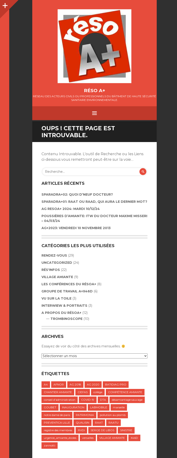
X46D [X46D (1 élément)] (134, 438)
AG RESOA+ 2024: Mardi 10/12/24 (70, 209)
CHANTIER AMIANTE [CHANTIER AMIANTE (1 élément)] (58, 392)
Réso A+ (94, 90)
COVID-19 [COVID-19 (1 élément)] (87, 399)
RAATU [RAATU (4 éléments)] (113, 422)
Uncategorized (56, 263)
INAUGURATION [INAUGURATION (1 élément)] (73, 407)
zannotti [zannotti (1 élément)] (49, 445)
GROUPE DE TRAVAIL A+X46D (67, 291)
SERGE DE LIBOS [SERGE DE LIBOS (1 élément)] (102, 430)
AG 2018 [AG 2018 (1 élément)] (75, 384)
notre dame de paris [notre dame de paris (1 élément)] (57, 415)
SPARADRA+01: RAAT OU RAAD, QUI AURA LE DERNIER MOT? (94, 202)
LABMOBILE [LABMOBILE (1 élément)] (98, 407)
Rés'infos (50, 270)
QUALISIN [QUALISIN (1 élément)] (82, 422)
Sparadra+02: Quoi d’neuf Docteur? (77, 194)
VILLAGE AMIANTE (57, 277)
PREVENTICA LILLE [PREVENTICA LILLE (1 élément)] (57, 422)
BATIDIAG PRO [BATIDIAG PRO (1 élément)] (115, 384)
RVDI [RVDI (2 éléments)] (81, 430)
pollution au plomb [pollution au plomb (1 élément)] (113, 415)
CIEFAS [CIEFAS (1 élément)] (83, 392)
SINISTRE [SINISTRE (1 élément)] (126, 430)
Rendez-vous (54, 255)
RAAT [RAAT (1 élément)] (99, 422)
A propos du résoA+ (61, 313)
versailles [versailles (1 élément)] (88, 438)
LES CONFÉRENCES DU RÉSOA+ (68, 284)
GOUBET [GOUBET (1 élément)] (50, 407)
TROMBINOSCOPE (66, 319)
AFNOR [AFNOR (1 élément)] (58, 384)
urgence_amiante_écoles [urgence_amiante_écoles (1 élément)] (60, 438)
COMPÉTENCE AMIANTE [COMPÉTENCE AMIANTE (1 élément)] (125, 392)
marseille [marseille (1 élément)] (119, 407)
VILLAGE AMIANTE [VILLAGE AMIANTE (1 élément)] (112, 438)
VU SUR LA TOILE (56, 298)
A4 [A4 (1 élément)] (46, 384)
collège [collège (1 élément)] (97, 392)
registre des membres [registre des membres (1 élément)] (58, 430)
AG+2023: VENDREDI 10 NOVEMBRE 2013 (76, 228)
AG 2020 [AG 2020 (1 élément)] (93, 384)
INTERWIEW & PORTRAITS (64, 305)
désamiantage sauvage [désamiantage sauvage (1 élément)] (127, 399)
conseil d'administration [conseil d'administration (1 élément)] (59, 399)
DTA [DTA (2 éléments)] (103, 399)
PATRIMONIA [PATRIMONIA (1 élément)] (85, 415)
